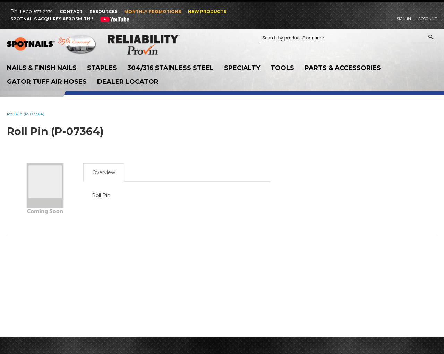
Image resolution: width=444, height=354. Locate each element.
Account (427, 18)
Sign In (403, 18)
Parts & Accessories (343, 68)
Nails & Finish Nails (42, 68)
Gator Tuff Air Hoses (47, 82)
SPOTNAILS (52, 45)
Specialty (242, 68)
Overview (103, 172)
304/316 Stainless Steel (170, 68)
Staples (102, 68)
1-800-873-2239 (36, 11)
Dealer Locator (128, 82)
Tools (282, 68)
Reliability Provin (153, 44)
